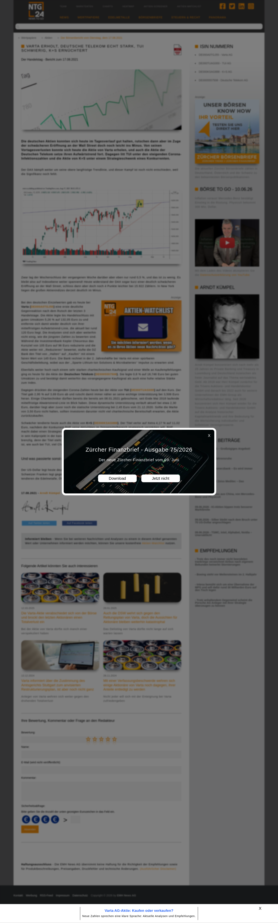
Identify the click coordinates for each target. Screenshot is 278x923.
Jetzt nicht (160, 478)
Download (117, 478)
